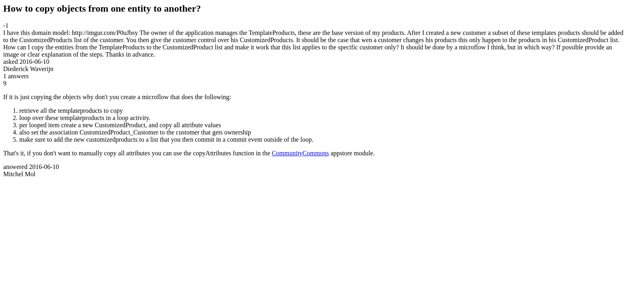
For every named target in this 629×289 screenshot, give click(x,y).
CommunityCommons (300, 153)
